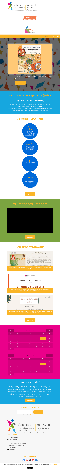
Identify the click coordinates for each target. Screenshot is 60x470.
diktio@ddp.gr (11, 449)
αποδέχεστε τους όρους (33, 414)
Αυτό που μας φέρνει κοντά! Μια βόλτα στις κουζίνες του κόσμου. (33, 77)
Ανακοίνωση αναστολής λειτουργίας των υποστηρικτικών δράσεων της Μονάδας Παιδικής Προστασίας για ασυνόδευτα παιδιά (30, 290)
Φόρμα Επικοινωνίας (12, 439)
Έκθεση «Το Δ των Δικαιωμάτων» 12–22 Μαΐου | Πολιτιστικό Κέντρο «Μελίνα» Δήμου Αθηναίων (30, 268)
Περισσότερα (20, 82)
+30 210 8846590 (12, 447)
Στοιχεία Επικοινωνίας (12, 437)
